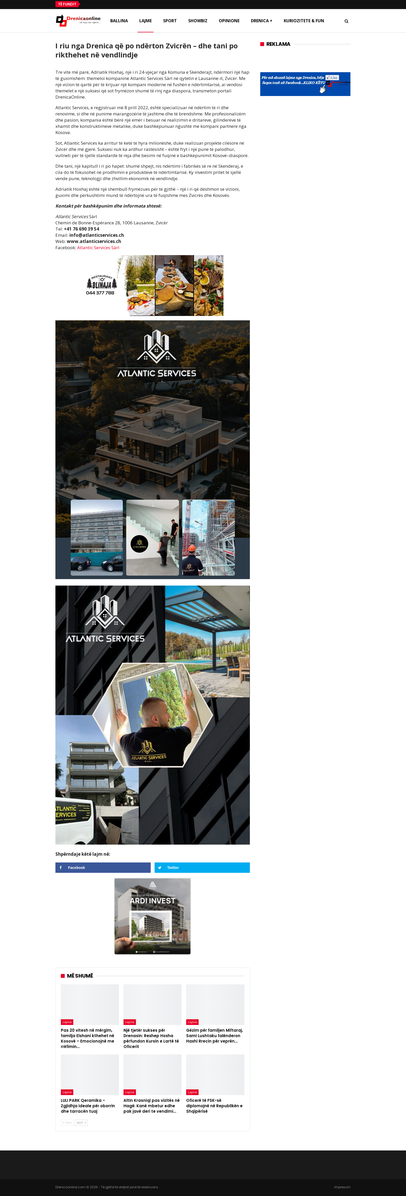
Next (81, 1123)
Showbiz (197, 21)
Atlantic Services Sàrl (98, 247)
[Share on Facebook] (103, 867)
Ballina (119, 21)
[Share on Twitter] (202, 867)
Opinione (229, 21)
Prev (67, 1123)
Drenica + (261, 21)
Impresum (342, 1187)
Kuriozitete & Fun (304, 21)
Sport (170, 21)
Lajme (145, 21)
